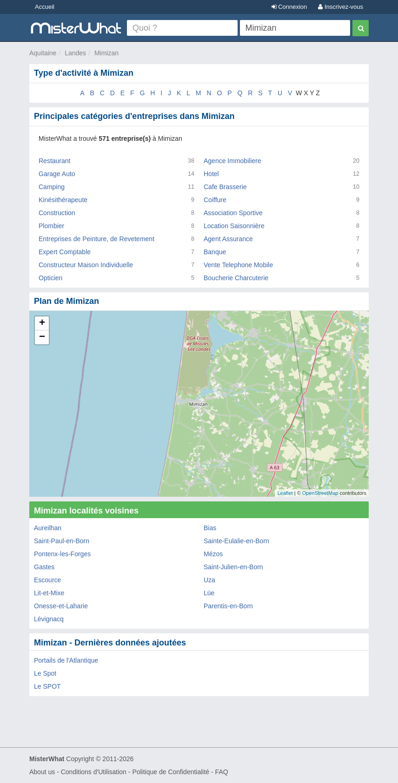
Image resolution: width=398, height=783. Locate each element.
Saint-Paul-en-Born (61, 541)
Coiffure (215, 200)
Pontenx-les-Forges (62, 554)
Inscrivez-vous (340, 6)
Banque (215, 252)
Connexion (289, 6)
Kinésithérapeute (63, 200)
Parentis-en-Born (228, 606)
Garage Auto (57, 174)
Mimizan (106, 53)
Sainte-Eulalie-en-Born (236, 541)
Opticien (50, 278)
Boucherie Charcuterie (236, 278)
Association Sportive (233, 213)
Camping (52, 187)
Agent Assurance (228, 239)
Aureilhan (47, 528)
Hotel (211, 174)
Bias (210, 528)
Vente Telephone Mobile (238, 265)
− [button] (42, 337)
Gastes (44, 567)
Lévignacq (49, 619)
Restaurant (54, 160)
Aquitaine (42, 53)
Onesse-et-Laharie (61, 606)
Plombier (51, 226)
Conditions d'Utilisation (93, 772)
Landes (75, 53)
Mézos (213, 554)
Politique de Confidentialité (170, 772)
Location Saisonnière (234, 226)
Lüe (209, 593)
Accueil (44, 6)
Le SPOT (47, 686)
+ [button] (42, 323)
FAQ (221, 772)
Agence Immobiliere (232, 160)
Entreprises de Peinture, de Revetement (96, 239)
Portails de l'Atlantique (66, 660)
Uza (209, 580)
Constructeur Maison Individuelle (86, 265)
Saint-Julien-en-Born (233, 567)
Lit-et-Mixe (49, 593)
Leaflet (285, 493)
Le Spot (45, 673)
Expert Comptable (65, 252)
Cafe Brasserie (225, 187)
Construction (57, 213)
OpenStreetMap (320, 493)
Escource (47, 580)
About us (42, 772)
